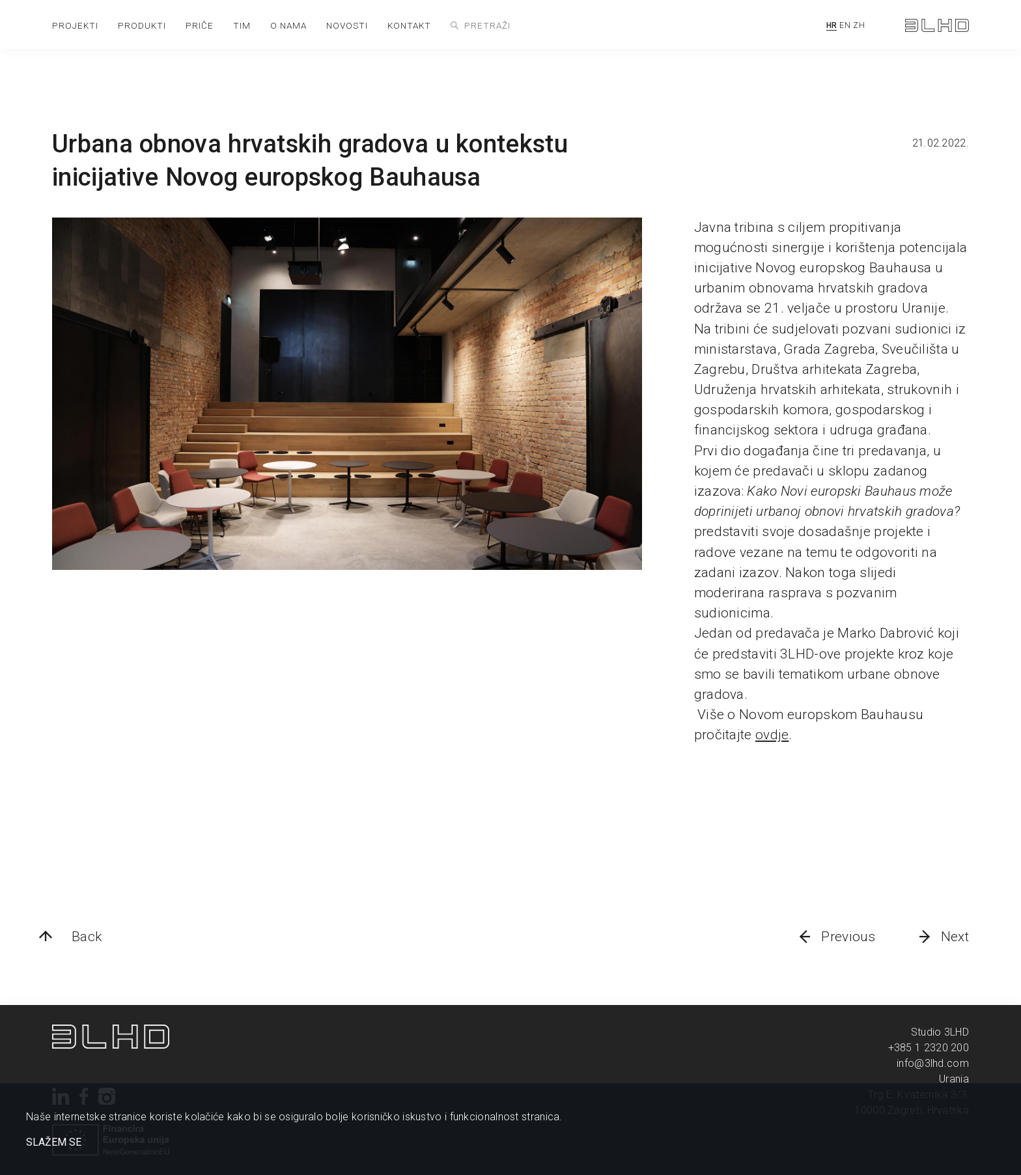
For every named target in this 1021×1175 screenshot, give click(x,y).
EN (844, 25)
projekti (75, 25)
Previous (848, 936)
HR (831, 25)
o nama (288, 25)
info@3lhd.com (933, 1063)
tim (242, 25)
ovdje (772, 735)
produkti (142, 25)
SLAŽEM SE (53, 1142)
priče (200, 25)
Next (955, 936)
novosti (347, 25)
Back (87, 936)
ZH (859, 25)
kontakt (409, 25)
